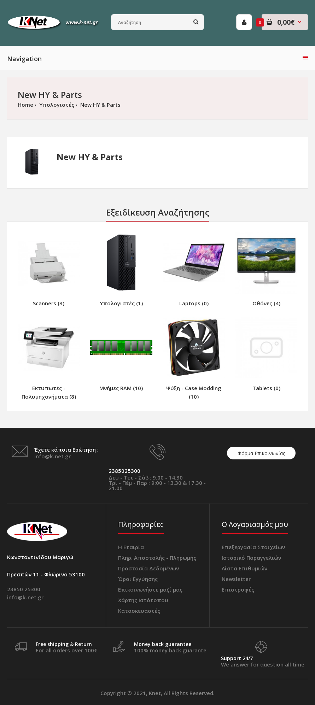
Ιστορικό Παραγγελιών (251, 557)
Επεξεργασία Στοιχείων (253, 547)
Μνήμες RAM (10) (121, 388)
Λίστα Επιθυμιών (244, 568)
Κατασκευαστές (139, 610)
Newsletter (236, 578)
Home (25, 104)
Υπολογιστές (56, 104)
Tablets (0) (266, 388)
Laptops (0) (194, 303)
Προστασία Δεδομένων (148, 568)
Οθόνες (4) (266, 303)
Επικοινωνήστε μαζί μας (150, 589)
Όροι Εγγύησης (138, 578)
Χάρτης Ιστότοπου (143, 600)
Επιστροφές (238, 589)
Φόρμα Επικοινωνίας (261, 453)
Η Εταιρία (131, 547)
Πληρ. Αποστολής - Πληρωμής (157, 557)
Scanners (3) (48, 303)
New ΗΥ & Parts (100, 104)
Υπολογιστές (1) (121, 303)
